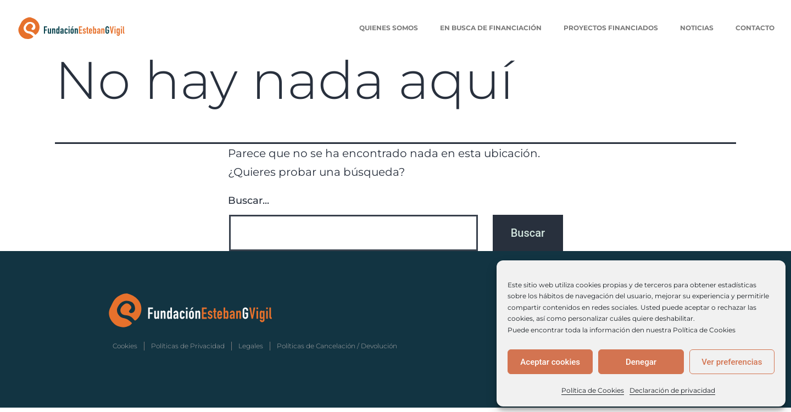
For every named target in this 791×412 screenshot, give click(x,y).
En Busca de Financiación (491, 28)
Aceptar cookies (550, 362)
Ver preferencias (731, 362)
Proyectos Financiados (611, 28)
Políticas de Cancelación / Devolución (337, 350)
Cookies (125, 350)
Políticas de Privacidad (188, 350)
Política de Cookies (592, 390)
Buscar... (248, 205)
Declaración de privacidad (672, 390)
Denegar (641, 362)
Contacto (755, 28)
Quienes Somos (388, 28)
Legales (250, 350)
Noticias (697, 28)
